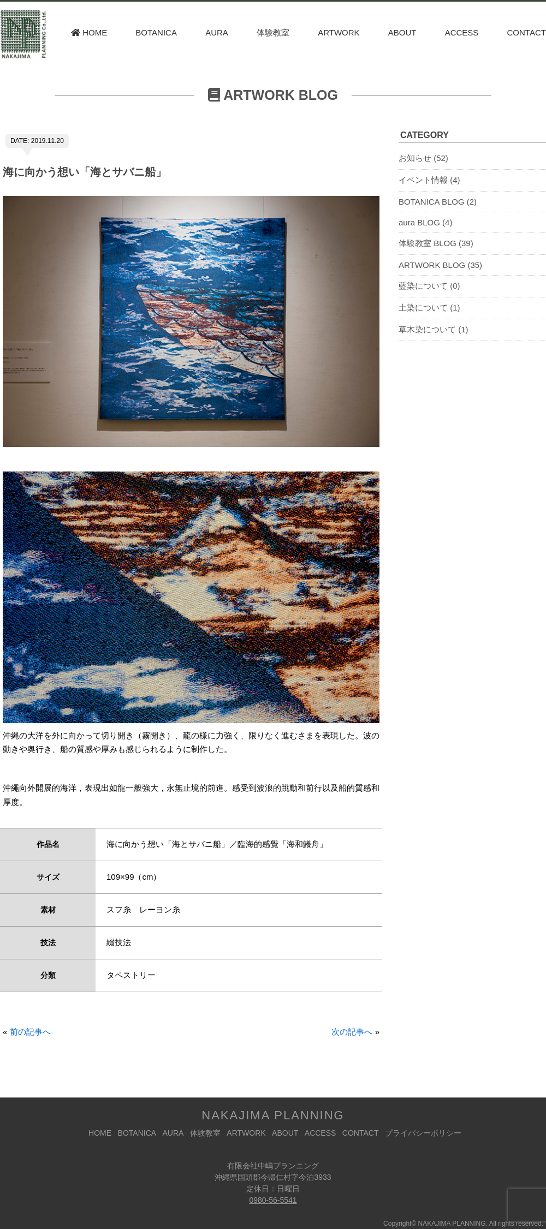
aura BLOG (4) (425, 222)
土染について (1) (429, 307)
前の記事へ (30, 1031)
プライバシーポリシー (423, 1133)
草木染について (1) (433, 329)
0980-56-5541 (272, 1200)
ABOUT (402, 32)
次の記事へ (351, 1031)
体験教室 (273, 32)
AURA (216, 32)
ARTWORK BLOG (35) (440, 265)
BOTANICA (156, 32)
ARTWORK (338, 32)
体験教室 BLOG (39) (436, 243)
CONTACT (526, 32)
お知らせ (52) (423, 158)
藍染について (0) (429, 285)
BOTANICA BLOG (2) (438, 201)
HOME (89, 32)
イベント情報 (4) (429, 179)
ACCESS (462, 32)
